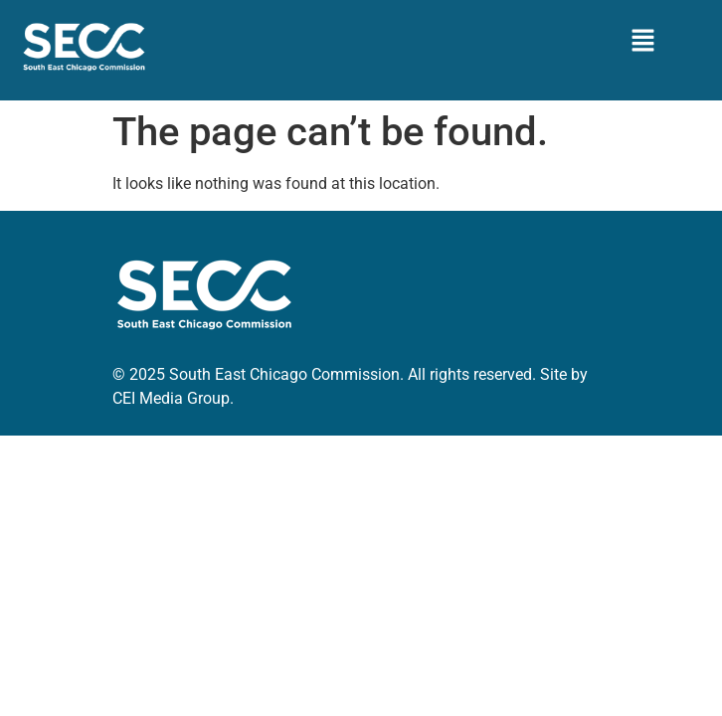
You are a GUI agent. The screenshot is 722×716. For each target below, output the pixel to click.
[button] (642, 42)
